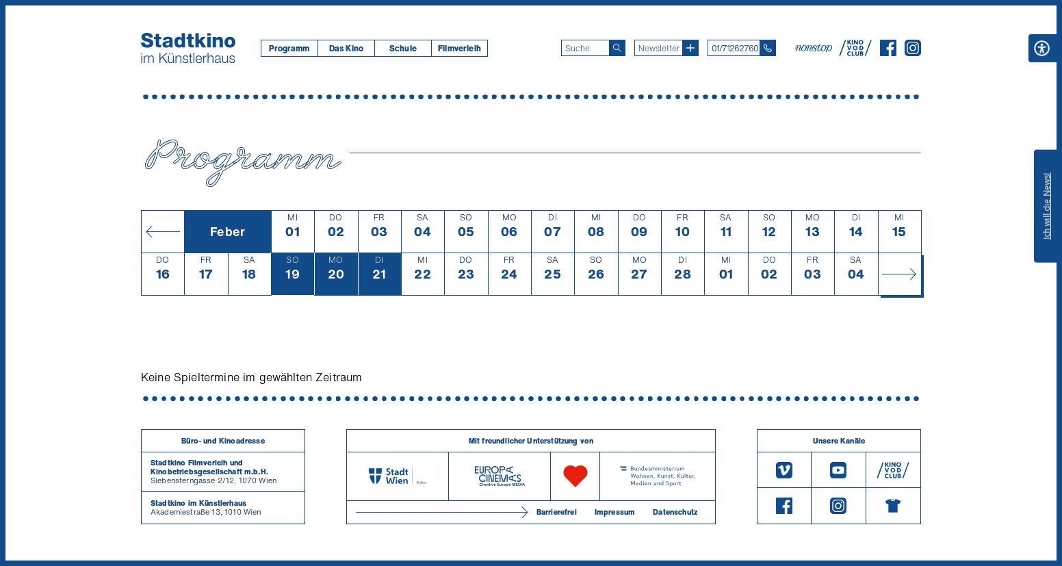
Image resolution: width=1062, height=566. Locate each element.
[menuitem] (289, 48)
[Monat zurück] (162, 231)
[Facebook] (888, 52)
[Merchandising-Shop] (893, 506)
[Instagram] (913, 52)
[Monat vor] (899, 274)
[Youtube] (838, 469)
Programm (289, 48)
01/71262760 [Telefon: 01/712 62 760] (735, 48)
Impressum (615, 511)
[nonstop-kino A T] (815, 48)
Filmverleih (459, 48)
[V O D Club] (855, 52)
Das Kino (346, 48)
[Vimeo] (784, 469)
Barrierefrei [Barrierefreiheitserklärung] (556, 511)
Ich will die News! (1046, 206)
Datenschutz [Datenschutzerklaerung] (675, 511)
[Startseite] (188, 48)
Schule (403, 48)
